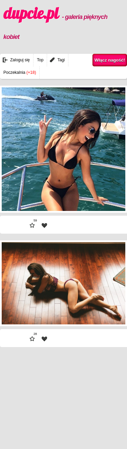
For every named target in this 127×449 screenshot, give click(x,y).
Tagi (61, 60)
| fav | (44, 225)
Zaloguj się (20, 60)
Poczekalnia (19, 72)
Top (40, 60)
